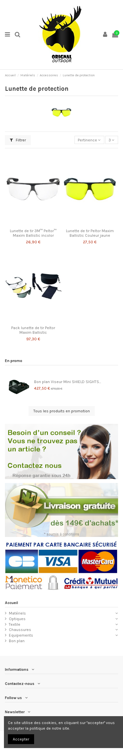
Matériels (17, 613)
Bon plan (17, 641)
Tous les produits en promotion (61, 411)
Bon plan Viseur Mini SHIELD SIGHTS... (67, 381)
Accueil (11, 602)
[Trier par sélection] (89, 140)
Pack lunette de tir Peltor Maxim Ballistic (33, 330)
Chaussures (20, 629)
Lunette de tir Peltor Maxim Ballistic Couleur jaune (90, 233)
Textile (14, 624)
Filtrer (18, 140)
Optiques (17, 619)
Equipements (21, 635)
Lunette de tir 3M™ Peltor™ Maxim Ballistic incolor (33, 233)
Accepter (21, 739)
